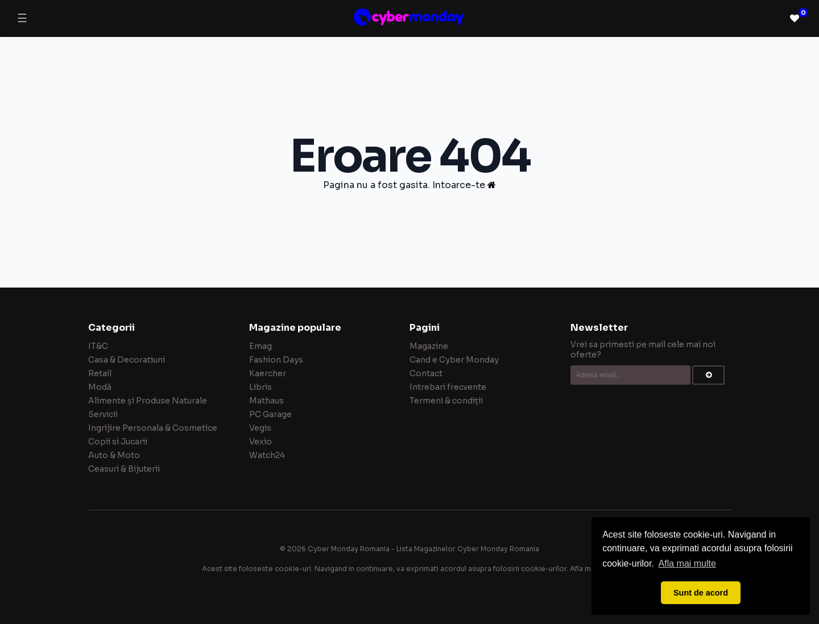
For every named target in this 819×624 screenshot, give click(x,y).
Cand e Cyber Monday (454, 360)
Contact (426, 373)
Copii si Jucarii (117, 441)
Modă (99, 387)
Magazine (429, 346)
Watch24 (267, 455)
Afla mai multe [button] (687, 563)
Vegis (260, 428)
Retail (99, 373)
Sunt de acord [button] (700, 592)
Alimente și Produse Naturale (147, 401)
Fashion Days (276, 360)
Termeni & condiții (446, 401)
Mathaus (266, 401)
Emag (260, 346)
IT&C (98, 346)
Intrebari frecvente (448, 387)
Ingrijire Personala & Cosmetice (152, 428)
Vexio (260, 441)
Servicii (103, 414)
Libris (260, 387)
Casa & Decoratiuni (126, 360)
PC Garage (270, 414)
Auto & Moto (114, 455)
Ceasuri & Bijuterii (124, 469)
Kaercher (267, 373)
